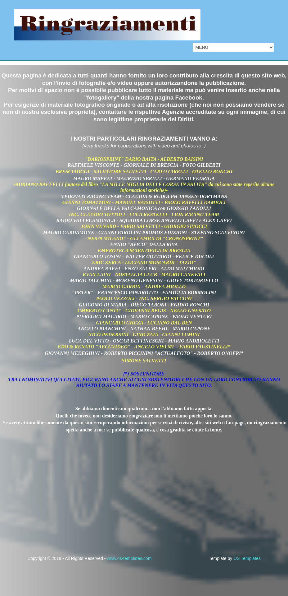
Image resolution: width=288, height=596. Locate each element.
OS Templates (247, 558)
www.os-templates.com (129, 558)
